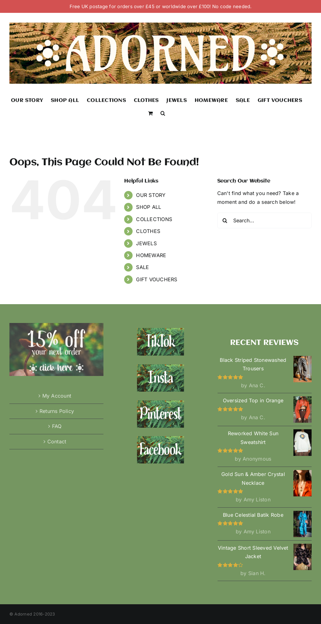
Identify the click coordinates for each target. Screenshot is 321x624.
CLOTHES (148, 231)
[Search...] (264, 220)
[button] (162, 112)
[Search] (225, 220)
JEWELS (146, 243)
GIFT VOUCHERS (156, 279)
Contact (56, 441)
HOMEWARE (151, 255)
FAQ (57, 426)
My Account (56, 396)
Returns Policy (56, 411)
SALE (142, 267)
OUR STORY (151, 195)
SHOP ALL (148, 207)
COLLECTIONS (154, 219)
